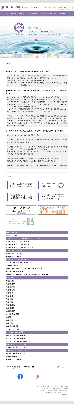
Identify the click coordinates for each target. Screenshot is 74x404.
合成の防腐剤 (10, 308)
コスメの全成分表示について (15, 272)
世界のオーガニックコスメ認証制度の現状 (19, 341)
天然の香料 (9, 296)
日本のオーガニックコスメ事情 (15, 335)
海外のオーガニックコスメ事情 (15, 338)
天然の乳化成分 (11, 290)
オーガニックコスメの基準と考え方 (17, 263)
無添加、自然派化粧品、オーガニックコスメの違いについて (24, 269)
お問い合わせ (60, 367)
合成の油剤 (9, 320)
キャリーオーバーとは (13, 329)
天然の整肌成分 (11, 305)
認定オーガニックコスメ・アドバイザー (18, 241)
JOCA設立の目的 (11, 235)
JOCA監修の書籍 (29, 367)
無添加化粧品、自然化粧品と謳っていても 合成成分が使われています (27, 275)
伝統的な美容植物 (11, 356)
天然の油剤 (9, 299)
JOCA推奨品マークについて (15, 13)
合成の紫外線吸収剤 (12, 326)
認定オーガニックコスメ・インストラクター (19, 247)
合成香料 (8, 317)
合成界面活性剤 (11, 311)
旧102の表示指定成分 (12, 266)
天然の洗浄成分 (11, 287)
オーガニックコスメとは (48, 13)
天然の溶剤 (9, 302)
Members (45, 367)
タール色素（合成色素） (13, 314)
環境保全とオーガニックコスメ (15, 347)
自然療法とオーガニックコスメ (15, 353)
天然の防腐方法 (11, 284)
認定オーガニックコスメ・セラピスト (17, 244)
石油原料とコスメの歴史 (13, 256)
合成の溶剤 (9, 323)
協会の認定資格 (32, 13)
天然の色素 (9, 293)
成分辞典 (63, 13)
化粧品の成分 (10, 281)
